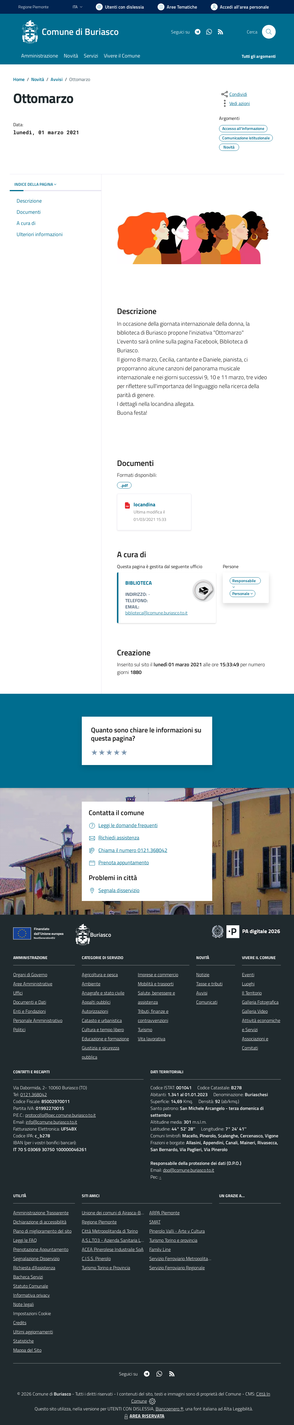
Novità (37, 79)
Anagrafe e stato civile (103, 992)
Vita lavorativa (151, 1038)
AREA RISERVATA (143, 1415)
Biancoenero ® (169, 1408)
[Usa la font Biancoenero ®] (120, 7)
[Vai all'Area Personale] (240, 7)
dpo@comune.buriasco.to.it (188, 1170)
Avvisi (57, 79)
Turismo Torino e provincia (173, 1240)
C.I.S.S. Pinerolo (96, 1258)
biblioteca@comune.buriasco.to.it (156, 612)
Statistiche (23, 1340)
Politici (19, 1029)
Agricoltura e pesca (100, 974)
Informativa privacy (31, 1295)
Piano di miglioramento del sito (42, 1231)
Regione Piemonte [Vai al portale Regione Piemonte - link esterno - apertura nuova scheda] (33, 7)
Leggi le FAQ (25, 1240)
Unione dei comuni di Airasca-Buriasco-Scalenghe (129, 1212)
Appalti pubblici (96, 1002)
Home (19, 79)
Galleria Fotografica (260, 1002)
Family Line (160, 1249)
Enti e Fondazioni (29, 1011)
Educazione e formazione (105, 1038)
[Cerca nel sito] (269, 32)
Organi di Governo (30, 974)
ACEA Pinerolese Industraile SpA (113, 1249)
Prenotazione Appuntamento (40, 1249)
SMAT (154, 1221)
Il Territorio (252, 992)
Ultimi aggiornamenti (33, 1331)
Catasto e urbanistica (102, 1020)
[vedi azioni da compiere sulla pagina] (235, 103)
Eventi (248, 974)
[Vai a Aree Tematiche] (177, 7)
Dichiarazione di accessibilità (39, 1221)
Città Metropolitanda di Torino (110, 1231)
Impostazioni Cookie (32, 1313)
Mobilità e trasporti (156, 983)
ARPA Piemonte (164, 1212)
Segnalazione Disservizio (36, 1258)
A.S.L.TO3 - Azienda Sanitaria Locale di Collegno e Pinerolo (137, 1240)
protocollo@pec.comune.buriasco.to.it (60, 1115)
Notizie (202, 974)
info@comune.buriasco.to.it (51, 1121)
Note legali (23, 1304)
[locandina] (127, 505)
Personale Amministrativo (37, 1020)
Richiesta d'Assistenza (34, 1267)
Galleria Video (255, 1011)
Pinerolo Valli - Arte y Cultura (177, 1231)
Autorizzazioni (95, 1011)
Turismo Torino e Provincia (106, 1267)
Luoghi (248, 983)
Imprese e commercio (158, 974)
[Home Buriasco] (72, 32)
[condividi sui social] (233, 94)
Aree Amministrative (32, 983)
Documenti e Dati (29, 1002)
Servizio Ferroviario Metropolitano (181, 1258)
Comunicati (206, 1002)
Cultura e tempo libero (103, 1029)
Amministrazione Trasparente (41, 1212)
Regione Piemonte (99, 1221)
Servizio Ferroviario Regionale (177, 1267)
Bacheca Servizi (28, 1276)
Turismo (145, 1029)
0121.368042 (33, 1094)
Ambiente (91, 983)
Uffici (18, 992)
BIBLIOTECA (138, 583)
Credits (19, 1322)
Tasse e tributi (209, 983)
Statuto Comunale (30, 1285)
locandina (144, 504)
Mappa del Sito (27, 1350)
